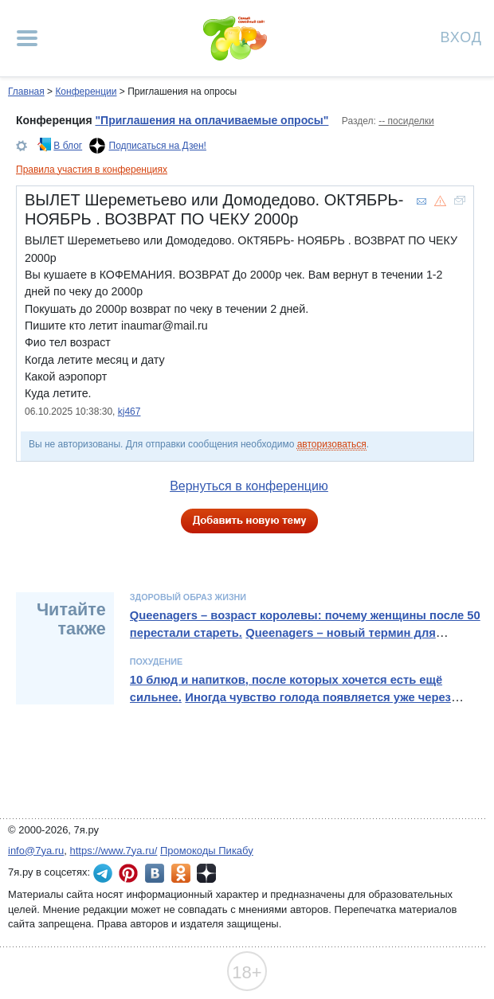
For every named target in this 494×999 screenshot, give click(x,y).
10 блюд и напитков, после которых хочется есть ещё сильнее (286, 688)
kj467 (129, 411)
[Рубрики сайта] (27, 38)
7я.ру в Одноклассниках (180, 873)
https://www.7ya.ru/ (114, 851)
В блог (67, 145)
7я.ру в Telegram (102, 873)
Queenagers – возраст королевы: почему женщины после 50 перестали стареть (305, 624)
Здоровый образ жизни (188, 597)
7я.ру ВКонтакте (154, 873)
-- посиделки (405, 121)
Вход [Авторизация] (461, 36)
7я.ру (206, 873)
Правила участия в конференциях (91, 169)
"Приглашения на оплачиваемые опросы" (211, 120)
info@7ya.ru (36, 851)
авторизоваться (332, 444)
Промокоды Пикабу (206, 851)
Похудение (156, 661)
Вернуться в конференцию (249, 486)
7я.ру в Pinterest (128, 873)
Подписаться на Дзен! (157, 145)
